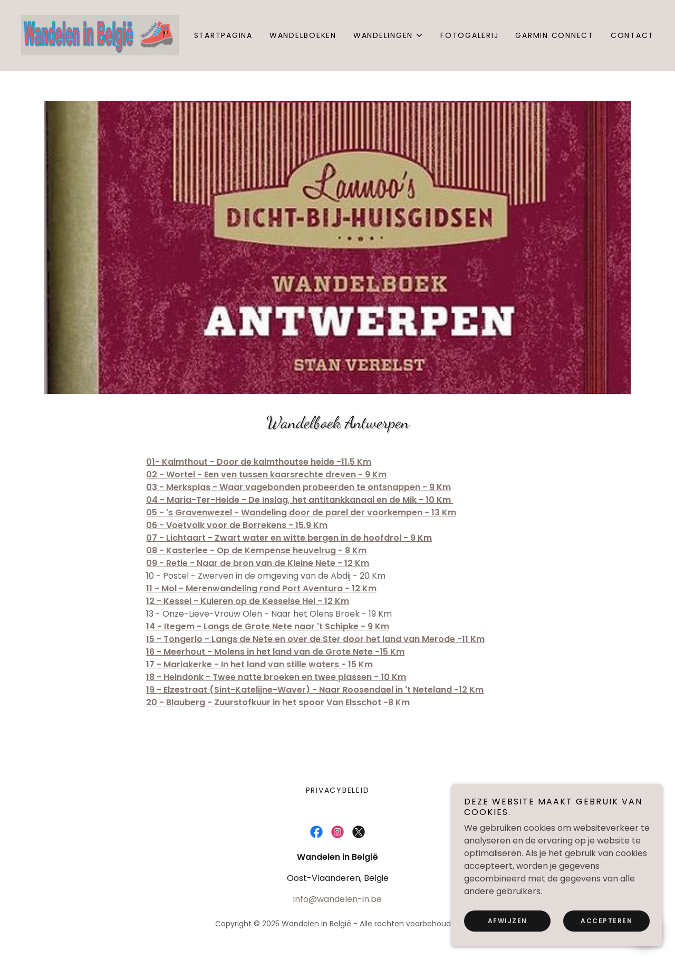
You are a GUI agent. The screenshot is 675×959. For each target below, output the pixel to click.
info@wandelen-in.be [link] (337, 899)
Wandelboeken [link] (302, 35)
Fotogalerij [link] (469, 35)
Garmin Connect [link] (554, 35)
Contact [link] (632, 35)
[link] (100, 34)
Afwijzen (507, 920)
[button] (388, 35)
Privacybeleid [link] (338, 790)
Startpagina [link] (223, 35)
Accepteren (606, 920)
